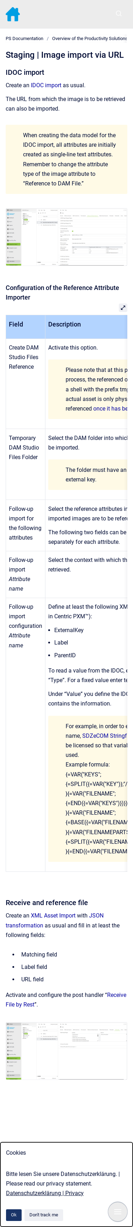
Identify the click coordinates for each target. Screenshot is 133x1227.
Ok (14, 1214)
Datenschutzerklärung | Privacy (45, 1193)
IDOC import (46, 85)
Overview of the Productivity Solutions (90, 38)
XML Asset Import (53, 915)
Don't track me (43, 1214)
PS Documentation (24, 38)
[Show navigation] (117, 1211)
